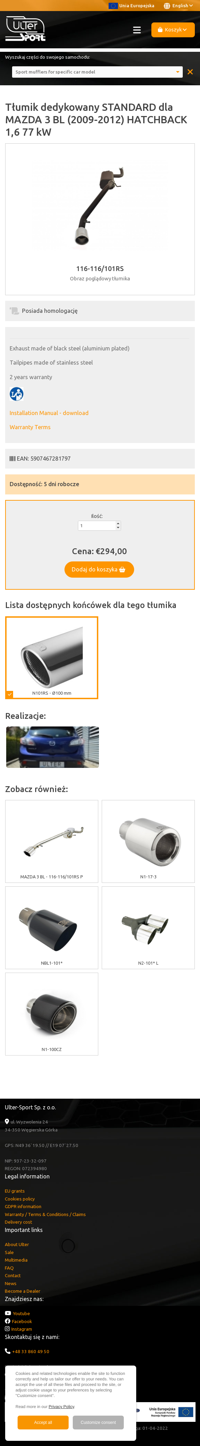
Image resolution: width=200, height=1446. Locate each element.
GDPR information (23, 1206)
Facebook (22, 1321)
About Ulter (17, 1244)
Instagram (21, 1329)
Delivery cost (18, 1222)
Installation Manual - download (49, 413)
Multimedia (16, 1260)
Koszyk (172, 29)
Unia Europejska (131, 5)
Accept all (43, 1422)
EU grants (15, 1191)
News (11, 1283)
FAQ (9, 1268)
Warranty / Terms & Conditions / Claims (45, 1214)
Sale (9, 1252)
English (178, 6)
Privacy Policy (61, 1406)
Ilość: (97, 516)
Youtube (21, 1313)
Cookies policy (20, 1199)
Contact (13, 1275)
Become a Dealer (22, 1291)
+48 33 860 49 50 (30, 1351)
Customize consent (98, 1422)
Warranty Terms (30, 427)
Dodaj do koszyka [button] (99, 569)
